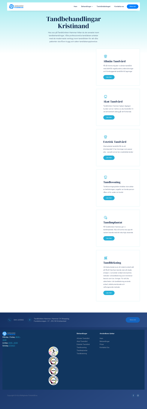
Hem (75, 6)
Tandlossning (111, 182)
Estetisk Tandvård (114, 141)
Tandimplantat (112, 222)
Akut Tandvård (113, 101)
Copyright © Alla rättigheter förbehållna (22, 395)
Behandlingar (105, 341)
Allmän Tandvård (114, 61)
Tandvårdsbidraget (103, 6)
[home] (16, 6)
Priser (102, 344)
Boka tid (133, 6)
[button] (87, 6)
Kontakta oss (119, 6)
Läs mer (109, 77)
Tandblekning (112, 262)
